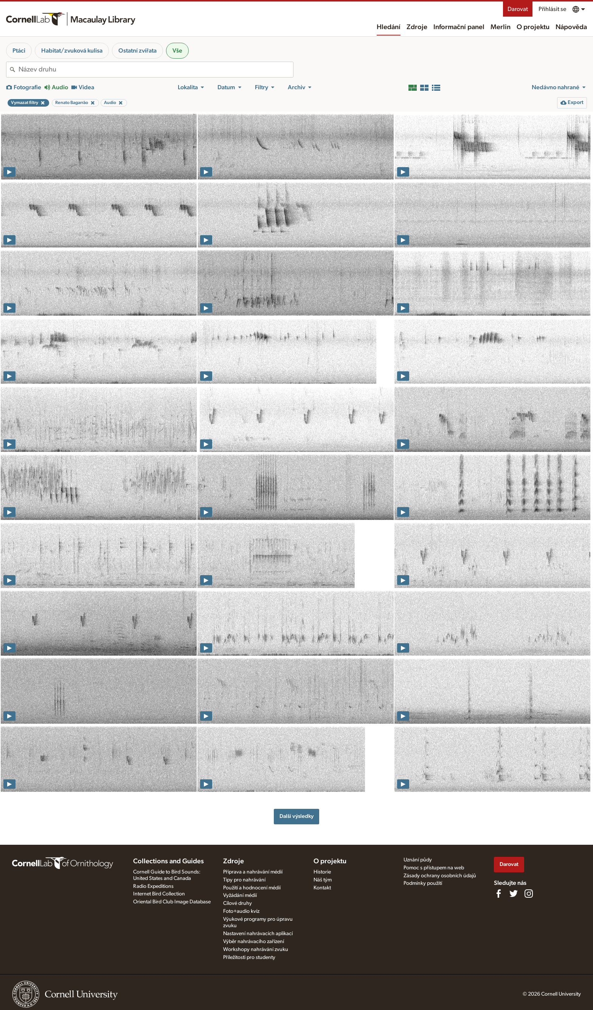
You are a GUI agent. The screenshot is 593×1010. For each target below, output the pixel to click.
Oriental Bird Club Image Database (172, 902)
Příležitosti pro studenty (249, 957)
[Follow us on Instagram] (528, 893)
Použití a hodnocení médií (252, 888)
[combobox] (156, 69)
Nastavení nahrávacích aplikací (258, 933)
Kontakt (322, 888)
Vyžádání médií (240, 895)
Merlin (501, 27)
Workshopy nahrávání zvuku (255, 949)
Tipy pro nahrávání (244, 880)
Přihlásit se (552, 9)
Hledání (389, 27)
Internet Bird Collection (159, 894)
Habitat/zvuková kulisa (71, 51)
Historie (322, 872)
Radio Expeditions (153, 886)
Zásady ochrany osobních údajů (440, 875)
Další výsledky (296, 816)
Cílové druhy (237, 903)
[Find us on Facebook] (498, 893)
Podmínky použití (423, 883)
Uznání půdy (418, 860)
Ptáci (18, 51)
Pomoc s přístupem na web (434, 867)
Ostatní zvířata (137, 51)
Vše (177, 51)
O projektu (533, 27)
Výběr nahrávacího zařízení (253, 941)
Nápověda (571, 27)
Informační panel (458, 27)
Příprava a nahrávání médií (253, 872)
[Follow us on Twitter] (513, 893)
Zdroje (417, 27)
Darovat (518, 9)
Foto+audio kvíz (241, 911)
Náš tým (323, 880)
